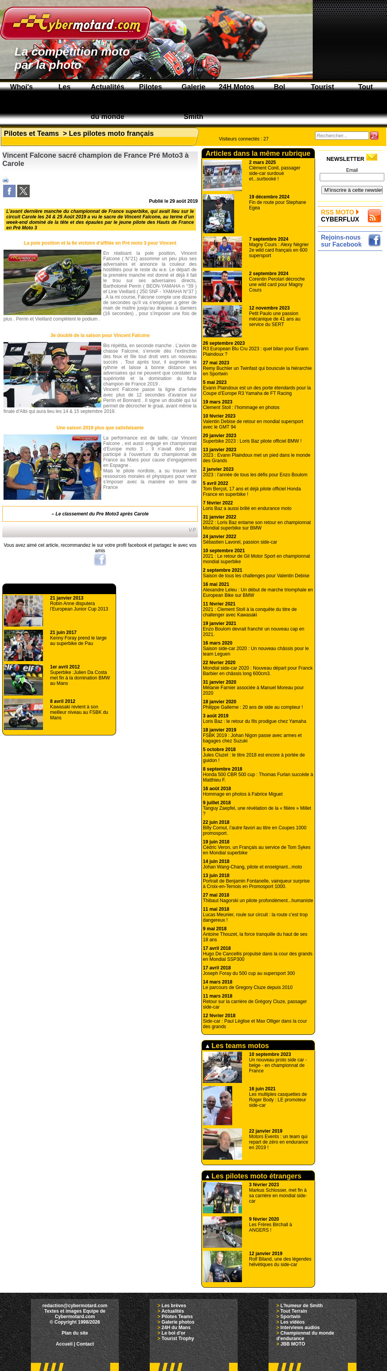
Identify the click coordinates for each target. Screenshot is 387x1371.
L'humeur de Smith (301, 1305)
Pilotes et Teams (31, 133)
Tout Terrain (293, 1311)
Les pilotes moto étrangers (253, 1176)
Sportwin (290, 1316)
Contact (85, 1344)
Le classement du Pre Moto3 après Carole (102, 514)
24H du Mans (175, 1327)
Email (352, 170)
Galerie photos (177, 1322)
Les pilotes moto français (111, 133)
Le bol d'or (173, 1333)
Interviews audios (300, 1327)
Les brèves (173, 1305)
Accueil (64, 1344)
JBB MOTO (292, 1344)
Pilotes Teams (177, 1316)
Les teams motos (237, 1046)
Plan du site (75, 1333)
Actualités (172, 1311)
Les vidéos (292, 1322)
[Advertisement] (352, 370)
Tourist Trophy (177, 1338)
